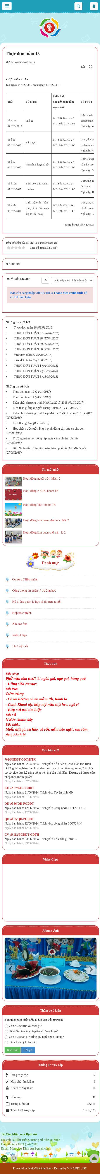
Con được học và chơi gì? (23, 1026)
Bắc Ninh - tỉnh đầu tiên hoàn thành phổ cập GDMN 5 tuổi (49, 448)
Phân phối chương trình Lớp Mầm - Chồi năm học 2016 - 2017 (52, 413)
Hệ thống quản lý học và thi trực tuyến (36, 601)
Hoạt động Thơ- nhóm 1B (39, 504)
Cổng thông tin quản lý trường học (34, 590)
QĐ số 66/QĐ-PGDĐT (19, 803)
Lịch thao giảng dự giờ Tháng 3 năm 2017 (39, 408)
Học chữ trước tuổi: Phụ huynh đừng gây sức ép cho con (48, 428)
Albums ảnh (20, 624)
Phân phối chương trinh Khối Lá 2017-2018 (40, 402)
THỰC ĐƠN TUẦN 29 (28, 344)
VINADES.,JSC (77, 1168)
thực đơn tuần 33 (25, 360)
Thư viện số (20, 646)
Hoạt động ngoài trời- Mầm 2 (41, 478)
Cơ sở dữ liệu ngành (25, 579)
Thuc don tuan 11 (23, 397)
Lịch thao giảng (23, 423)
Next (90, 969)
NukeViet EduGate (39, 1168)
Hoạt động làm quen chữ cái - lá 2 (44, 532)
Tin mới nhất (50, 469)
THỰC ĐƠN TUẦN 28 (28, 338)
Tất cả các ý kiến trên (20, 1042)
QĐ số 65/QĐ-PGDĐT (19, 819)
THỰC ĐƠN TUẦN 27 (28, 333)
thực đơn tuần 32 (25, 354)
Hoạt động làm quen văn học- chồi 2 (46, 520)
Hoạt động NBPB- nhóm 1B (40, 490)
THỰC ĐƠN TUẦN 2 (27, 371)
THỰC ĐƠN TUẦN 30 (28, 349)
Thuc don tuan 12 (23, 391)
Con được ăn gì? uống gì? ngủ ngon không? (34, 1037)
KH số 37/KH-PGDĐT (19, 788)
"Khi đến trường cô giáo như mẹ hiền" (31, 1031)
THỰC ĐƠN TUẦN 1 (27, 365)
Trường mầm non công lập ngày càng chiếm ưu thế (45, 438)
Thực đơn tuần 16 (25, 327)
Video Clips (19, 635)
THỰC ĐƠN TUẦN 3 (27, 376)
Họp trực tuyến (22, 613)
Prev (10, 969)
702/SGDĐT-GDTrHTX (20, 759)
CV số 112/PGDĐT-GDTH (22, 834)
